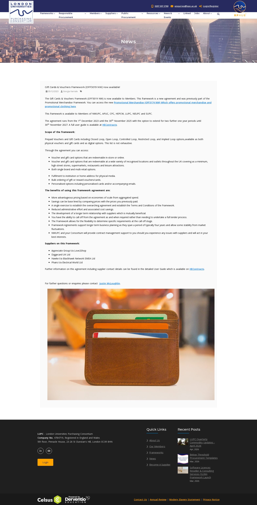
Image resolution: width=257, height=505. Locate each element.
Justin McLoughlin (109, 283)
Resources (152, 13)
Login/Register (209, 6)
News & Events (168, 15)
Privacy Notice (211, 499)
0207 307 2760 (161, 6)
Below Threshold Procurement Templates (204, 456)
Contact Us (139, 499)
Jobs (196, 13)
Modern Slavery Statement (184, 499)
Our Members (157, 446)
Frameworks (46, 13)
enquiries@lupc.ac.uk (186, 6)
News (152, 458)
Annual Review (157, 499)
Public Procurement (128, 15)
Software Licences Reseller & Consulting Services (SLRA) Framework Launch (202, 472)
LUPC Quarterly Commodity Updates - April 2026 (202, 442)
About (206, 13)
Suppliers (110, 13)
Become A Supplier (159, 464)
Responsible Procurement (66, 15)
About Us (154, 440)
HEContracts (109, 124)
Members (95, 13)
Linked (187, 13)
